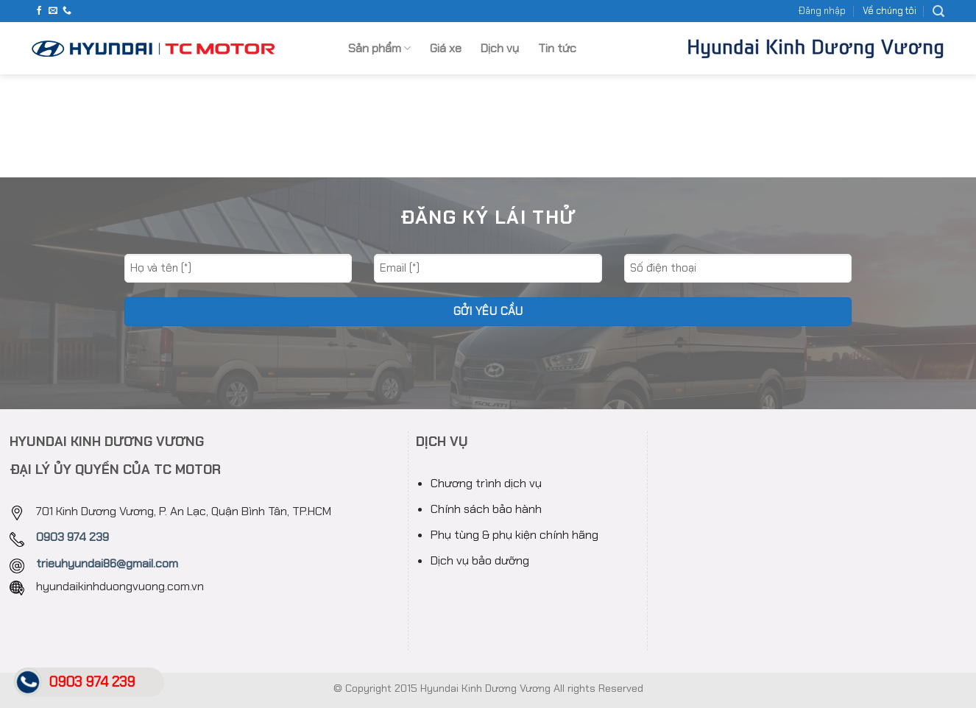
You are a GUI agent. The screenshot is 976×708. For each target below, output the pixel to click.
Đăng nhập (822, 10)
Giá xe (446, 48)
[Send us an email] (53, 11)
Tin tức (557, 48)
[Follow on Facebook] (39, 11)
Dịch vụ (500, 48)
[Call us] (67, 11)
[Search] (938, 11)
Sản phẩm (379, 48)
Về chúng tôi (889, 10)
